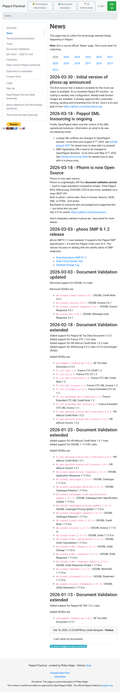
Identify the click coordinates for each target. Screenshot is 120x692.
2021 (110, 57)
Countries (11, 59)
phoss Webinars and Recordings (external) (24, 106)
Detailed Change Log (67, 265)
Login (9, 83)
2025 (66, 57)
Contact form (13, 76)
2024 (77, 57)
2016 (99, 63)
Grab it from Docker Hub (69, 261)
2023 (88, 57)
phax (88, 665)
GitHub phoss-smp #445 (74, 156)
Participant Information (40, 5)
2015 (110, 63)
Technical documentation (20, 38)
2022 (99, 57)
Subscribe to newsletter (19, 71)
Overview (11, 27)
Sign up (111, 6)
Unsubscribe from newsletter (60, 674)
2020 (55, 63)
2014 (55, 69)
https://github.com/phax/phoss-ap (82, 106)
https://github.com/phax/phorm (88, 212)
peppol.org (107, 685)
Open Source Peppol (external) (23, 65)
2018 (77, 63)
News (9, 33)
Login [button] (101, 6)
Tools (9, 43)
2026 (55, 57)
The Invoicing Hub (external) (22, 114)
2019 (66, 63)
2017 (88, 63)
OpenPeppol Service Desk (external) (20, 96)
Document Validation (65, 5)
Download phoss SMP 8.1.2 (71, 257)
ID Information (86, 5)
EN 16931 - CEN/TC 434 (19, 54)
